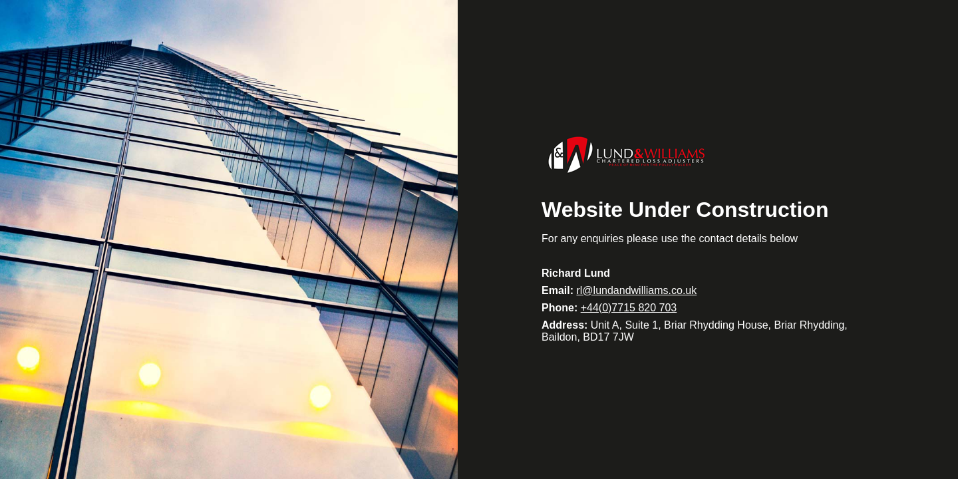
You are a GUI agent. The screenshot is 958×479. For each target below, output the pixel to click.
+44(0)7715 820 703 (629, 307)
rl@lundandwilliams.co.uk (636, 290)
